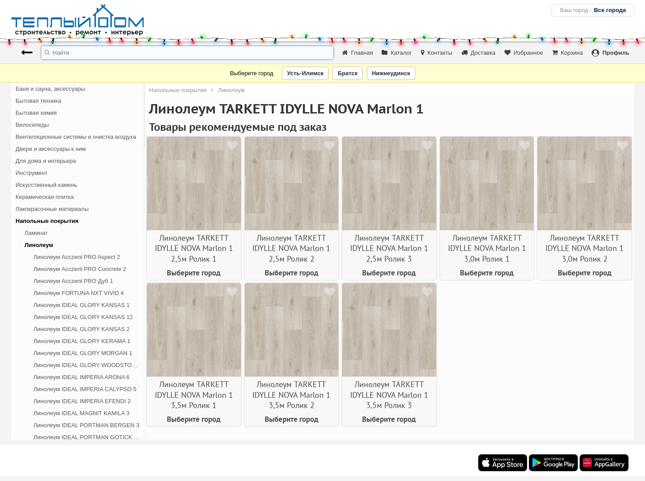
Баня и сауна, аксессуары (50, 88)
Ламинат (36, 233)
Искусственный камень (46, 185)
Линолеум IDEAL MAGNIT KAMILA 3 (81, 413)
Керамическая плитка (45, 197)
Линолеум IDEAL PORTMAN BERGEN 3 (86, 425)
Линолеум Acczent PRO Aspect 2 (76, 257)
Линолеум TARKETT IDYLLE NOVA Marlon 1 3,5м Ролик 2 (291, 394)
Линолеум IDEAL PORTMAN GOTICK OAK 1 (89, 437)
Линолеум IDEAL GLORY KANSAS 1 (81, 305)
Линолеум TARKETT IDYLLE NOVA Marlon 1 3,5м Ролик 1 (194, 394)
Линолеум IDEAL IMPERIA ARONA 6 (81, 377)
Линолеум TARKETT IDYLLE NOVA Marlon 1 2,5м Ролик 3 (389, 248)
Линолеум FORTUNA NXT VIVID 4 (78, 293)
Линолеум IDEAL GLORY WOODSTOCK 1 (89, 365)
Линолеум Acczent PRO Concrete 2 (79, 269)
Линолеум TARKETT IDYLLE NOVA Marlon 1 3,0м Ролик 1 (487, 248)
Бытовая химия (36, 112)
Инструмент (32, 173)
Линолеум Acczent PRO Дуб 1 (73, 281)
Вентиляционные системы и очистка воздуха (76, 136)
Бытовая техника (38, 100)
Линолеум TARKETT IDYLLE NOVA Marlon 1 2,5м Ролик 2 (291, 248)
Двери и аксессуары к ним (51, 149)
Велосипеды (32, 124)
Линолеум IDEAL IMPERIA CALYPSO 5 (85, 389)
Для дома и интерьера (46, 161)
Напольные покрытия (47, 221)
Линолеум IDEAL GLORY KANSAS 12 (83, 317)
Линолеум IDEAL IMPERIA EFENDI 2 (82, 401)
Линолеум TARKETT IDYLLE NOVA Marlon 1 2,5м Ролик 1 (194, 248)
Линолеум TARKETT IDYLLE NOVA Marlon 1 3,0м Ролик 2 (584, 248)
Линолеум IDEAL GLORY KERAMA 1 (81, 341)
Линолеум (38, 245)
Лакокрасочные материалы (52, 209)
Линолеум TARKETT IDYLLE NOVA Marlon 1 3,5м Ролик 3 (389, 394)
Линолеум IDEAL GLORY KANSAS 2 (81, 329)
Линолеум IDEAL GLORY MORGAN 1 (82, 353)
